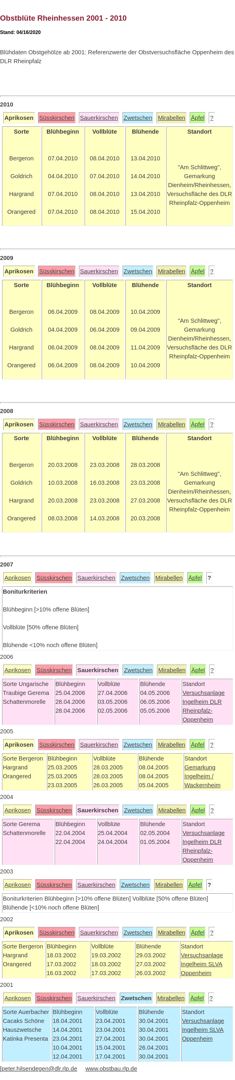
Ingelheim (196, 702)
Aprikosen (17, 578)
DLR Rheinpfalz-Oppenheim (202, 711)
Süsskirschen (56, 118)
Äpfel (197, 118)
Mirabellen (171, 118)
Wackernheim (202, 785)
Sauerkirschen (99, 118)
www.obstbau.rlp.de (111, 1068)
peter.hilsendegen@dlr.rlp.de (39, 1068)
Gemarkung (200, 767)
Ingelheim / (199, 776)
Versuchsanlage (203, 693)
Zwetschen (138, 118)
